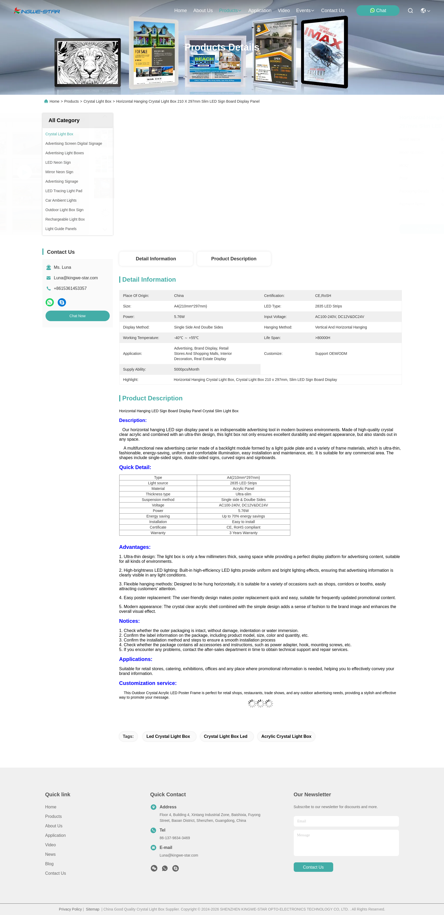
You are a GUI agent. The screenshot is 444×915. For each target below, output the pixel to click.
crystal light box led (225, 736)
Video (50, 845)
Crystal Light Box (97, 101)
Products (71, 101)
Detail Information (156, 258)
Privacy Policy (70, 909)
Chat (378, 10)
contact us (333, 10)
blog (49, 864)
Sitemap (92, 909)
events (305, 10)
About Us (54, 826)
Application (55, 835)
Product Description (233, 258)
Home (180, 10)
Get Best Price (313, 229)
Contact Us (55, 873)
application (259, 10)
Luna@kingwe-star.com (76, 278)
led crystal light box (168, 736)
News (50, 854)
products (230, 10)
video (284, 10)
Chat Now (77, 316)
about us (203, 10)
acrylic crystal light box (286, 736)
